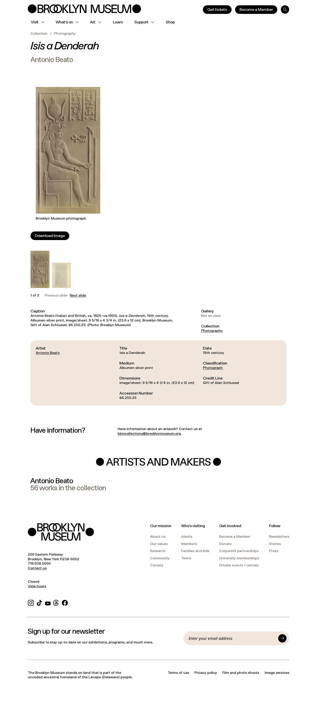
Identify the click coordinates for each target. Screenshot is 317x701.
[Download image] (49, 235)
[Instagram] (31, 602)
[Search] (285, 9)
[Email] (232, 638)
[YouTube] (48, 602)
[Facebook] (65, 602)
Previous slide (56, 295)
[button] (39, 269)
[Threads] (56, 602)
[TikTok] (39, 602)
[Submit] (282, 638)
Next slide (78, 295)
